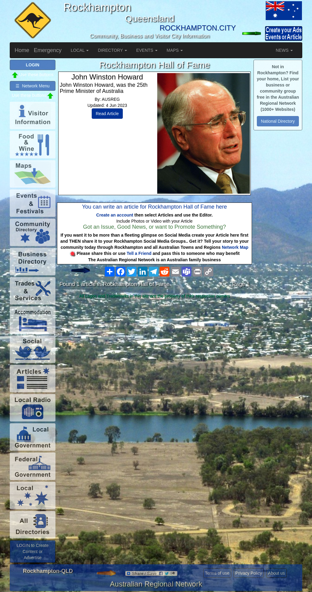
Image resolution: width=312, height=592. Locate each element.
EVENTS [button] (147, 50)
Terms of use (217, 573)
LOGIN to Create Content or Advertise (32, 551)
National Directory (278, 121)
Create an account (114, 215)
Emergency (48, 50)
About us (276, 573)
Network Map (235, 247)
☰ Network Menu (32, 85)
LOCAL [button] (80, 50)
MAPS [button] (175, 50)
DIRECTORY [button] (112, 50)
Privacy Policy (249, 573)
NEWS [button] (284, 50)
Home (22, 50)
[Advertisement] (154, 349)
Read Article (107, 113)
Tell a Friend (139, 253)
